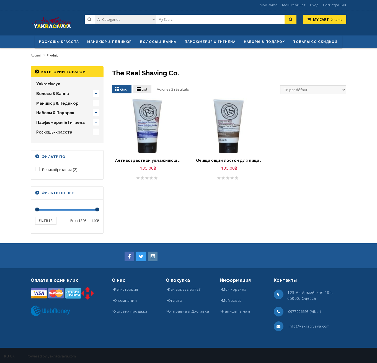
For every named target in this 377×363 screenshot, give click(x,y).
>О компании (124, 300)
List (144, 89)
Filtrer (46, 221)
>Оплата (174, 300)
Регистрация (334, 5)
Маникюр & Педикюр (57, 103)
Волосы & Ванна (52, 93)
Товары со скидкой (315, 42)
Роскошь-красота (59, 42)
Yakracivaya (48, 84)
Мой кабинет (294, 5)
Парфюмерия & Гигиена (210, 42)
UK (12, 356)
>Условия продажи (130, 311)
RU (6, 356)
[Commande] (313, 89)
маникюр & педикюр (109, 42)
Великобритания (57, 170)
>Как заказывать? (183, 289)
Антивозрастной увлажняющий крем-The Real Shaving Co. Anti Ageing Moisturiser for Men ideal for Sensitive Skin (148, 160)
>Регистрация (125, 289)
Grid (123, 89)
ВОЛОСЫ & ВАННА (158, 42)
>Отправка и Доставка (187, 311)
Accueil (36, 55)
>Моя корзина (233, 289)
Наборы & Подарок (264, 42)
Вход (314, 5)
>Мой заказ (231, 300)
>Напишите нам (235, 311)
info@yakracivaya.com (309, 326)
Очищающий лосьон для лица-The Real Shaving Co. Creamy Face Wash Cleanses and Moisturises (229, 160)
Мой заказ (269, 5)
